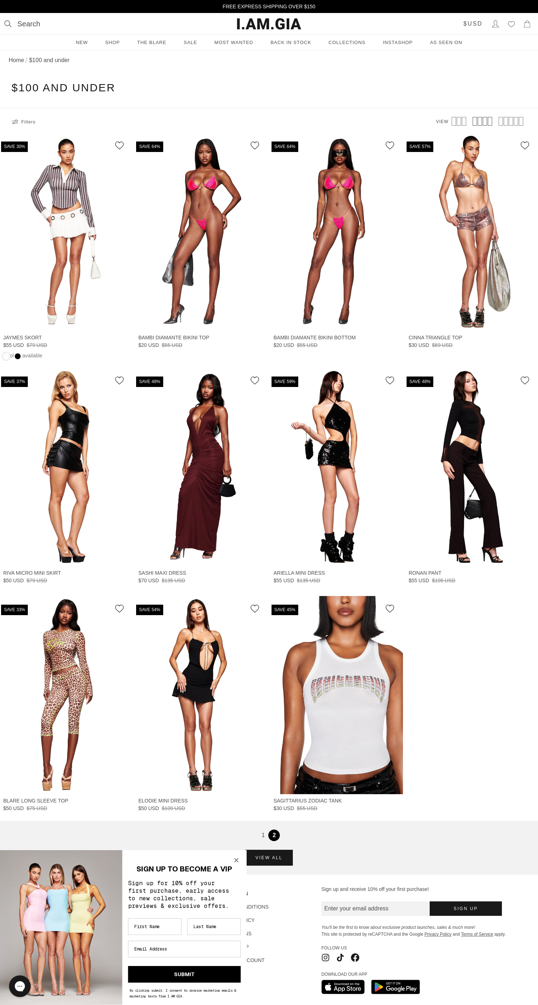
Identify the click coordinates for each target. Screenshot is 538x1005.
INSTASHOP (398, 42)
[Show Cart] (527, 23)
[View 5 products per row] (511, 122)
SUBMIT (158, 974)
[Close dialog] (209, 860)
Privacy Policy (437, 934)
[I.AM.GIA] (269, 23)
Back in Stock (290, 42)
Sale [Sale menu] (190, 42)
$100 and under (49, 60)
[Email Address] (157, 949)
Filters (23, 122)
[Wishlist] (511, 23)
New (82, 42)
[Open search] (22, 23)
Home (16, 60)
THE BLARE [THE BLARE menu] (151, 42)
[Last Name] (187, 926)
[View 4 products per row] (482, 122)
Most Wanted (233, 42)
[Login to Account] (495, 23)
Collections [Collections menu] (347, 42)
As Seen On (446, 42)
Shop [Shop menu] (112, 42)
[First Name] (128, 926)
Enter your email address (356, 908)
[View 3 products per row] (459, 122)
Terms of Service (477, 934)
